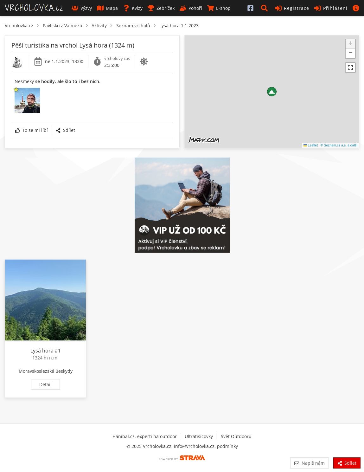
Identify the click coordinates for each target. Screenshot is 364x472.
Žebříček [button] (161, 8)
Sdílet (65, 130)
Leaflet (310, 145)
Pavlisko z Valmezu (62, 26)
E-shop (219, 8)
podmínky (227, 446)
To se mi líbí (31, 130)
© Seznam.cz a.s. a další (339, 145)
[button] (265, 8)
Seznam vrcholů (133, 26)
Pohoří (191, 8)
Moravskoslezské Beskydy (46, 371)
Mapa (107, 8)
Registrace (292, 8)
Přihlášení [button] (331, 8)
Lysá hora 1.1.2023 (179, 26)
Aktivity (99, 26)
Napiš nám (309, 463)
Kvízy (133, 8)
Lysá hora (42, 350)
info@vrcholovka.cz (194, 446)
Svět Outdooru (236, 436)
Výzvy (82, 8)
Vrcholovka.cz (19, 26)
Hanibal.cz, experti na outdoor (144, 436)
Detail (45, 384)
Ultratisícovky (199, 436)
